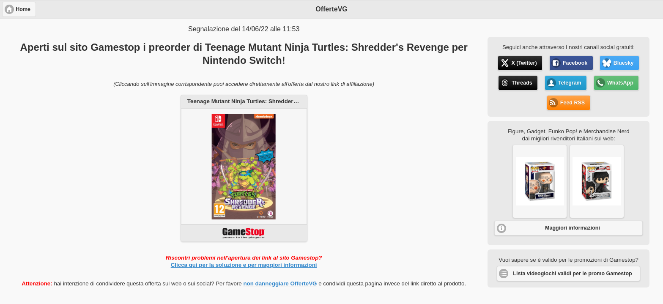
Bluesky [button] (624, 63)
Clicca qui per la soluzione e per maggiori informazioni (244, 265)
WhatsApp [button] (620, 83)
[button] (539, 181)
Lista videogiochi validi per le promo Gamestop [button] (572, 274)
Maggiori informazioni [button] (572, 228)
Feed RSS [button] (572, 103)
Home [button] (23, 9)
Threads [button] (522, 83)
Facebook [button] (575, 63)
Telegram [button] (569, 83)
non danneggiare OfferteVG (280, 283)
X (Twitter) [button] (524, 63)
